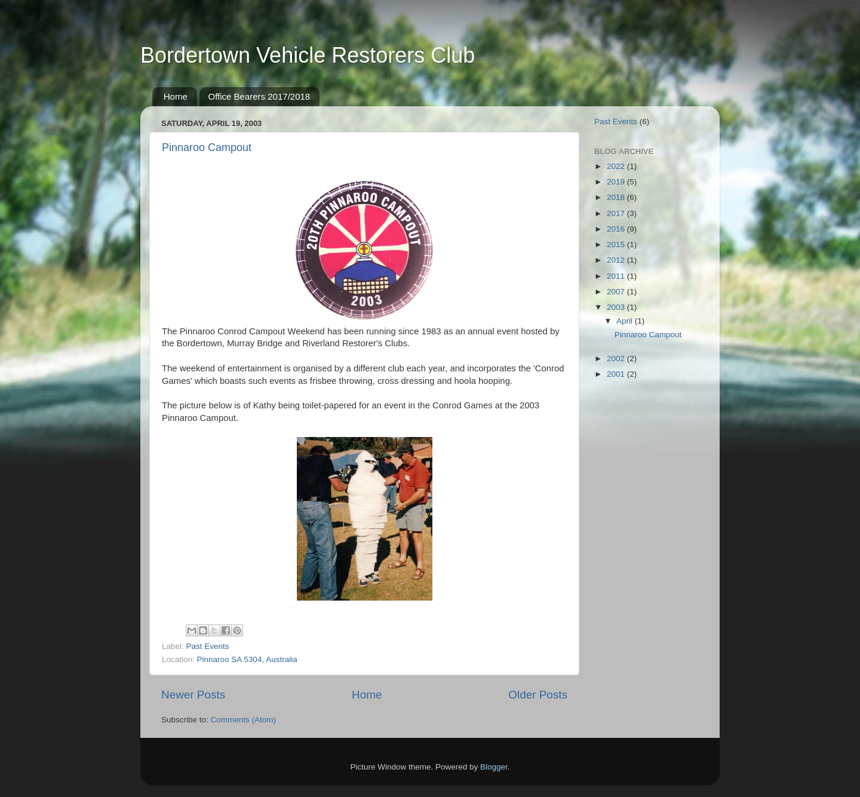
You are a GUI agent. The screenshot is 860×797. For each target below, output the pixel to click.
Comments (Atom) (244, 719)
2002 (617, 358)
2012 (617, 260)
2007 (617, 291)
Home (176, 96)
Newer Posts (193, 694)
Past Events (207, 646)
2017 (617, 213)
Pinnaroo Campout (206, 147)
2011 (617, 276)
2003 (617, 307)
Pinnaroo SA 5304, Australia (247, 659)
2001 (617, 374)
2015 (617, 244)
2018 (617, 197)
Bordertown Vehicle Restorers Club (307, 55)
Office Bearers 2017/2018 (259, 96)
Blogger (494, 766)
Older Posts (537, 694)
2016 (617, 228)
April (625, 320)
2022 (617, 166)
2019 (617, 181)
